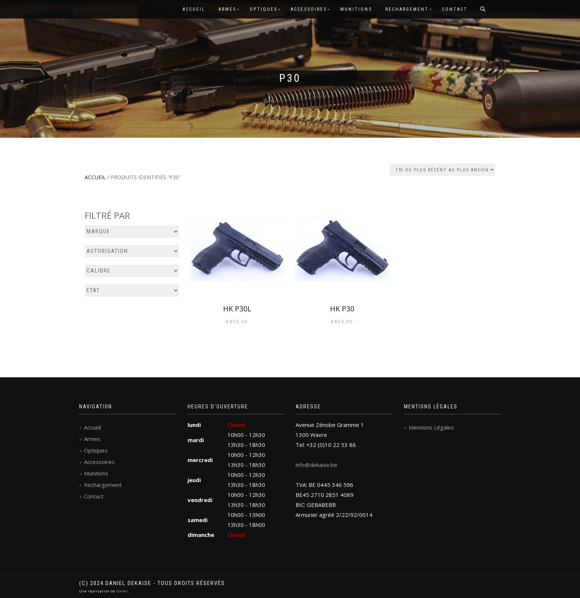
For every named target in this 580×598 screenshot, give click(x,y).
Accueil (194, 9)
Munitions (356, 9)
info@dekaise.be (316, 464)
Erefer (122, 591)
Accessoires (309, 9)
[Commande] (442, 170)
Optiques (263, 9)
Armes (227, 9)
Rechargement (407, 9)
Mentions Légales (431, 427)
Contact (455, 9)
